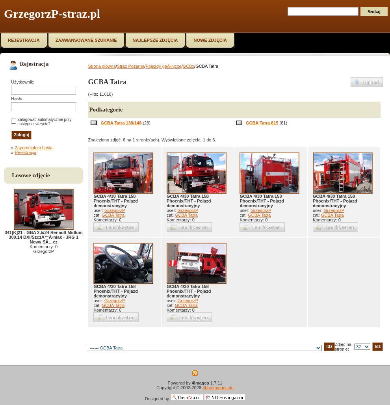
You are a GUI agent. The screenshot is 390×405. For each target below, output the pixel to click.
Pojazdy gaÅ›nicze (164, 66)
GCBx (188, 66)
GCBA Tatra (113, 215)
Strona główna (101, 66)
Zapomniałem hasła (33, 147)
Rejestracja (25, 152)
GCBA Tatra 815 (262, 123)
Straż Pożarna (131, 66)
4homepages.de (218, 387)
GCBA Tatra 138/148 (120, 123)
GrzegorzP (114, 210)
